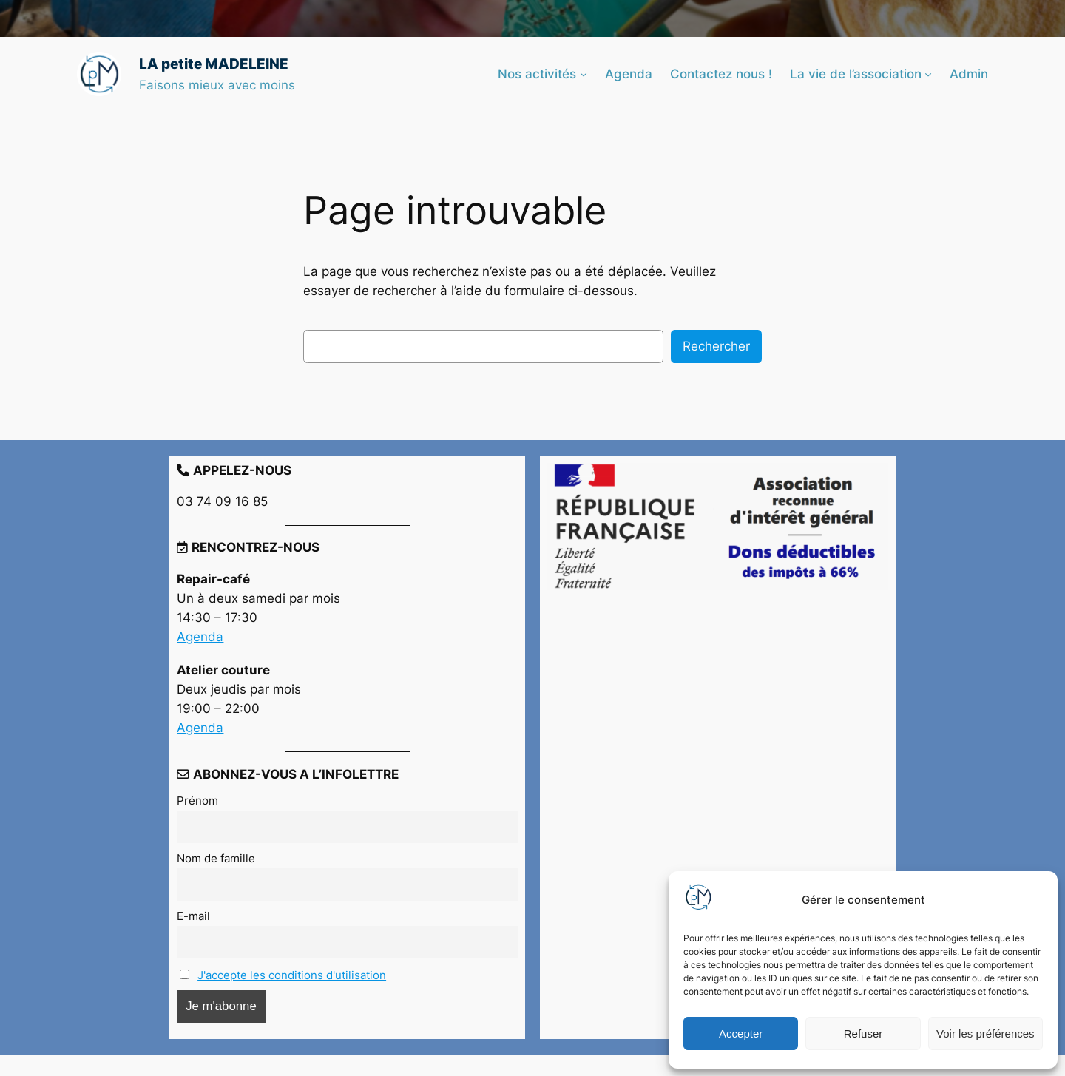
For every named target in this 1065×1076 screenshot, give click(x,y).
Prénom (197, 801)
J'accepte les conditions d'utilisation (291, 975)
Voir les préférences (985, 1033)
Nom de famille (216, 858)
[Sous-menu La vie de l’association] (928, 74)
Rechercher (716, 346)
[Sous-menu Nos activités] (583, 74)
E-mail (193, 916)
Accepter (741, 1033)
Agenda (200, 636)
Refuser (863, 1033)
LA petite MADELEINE (213, 63)
